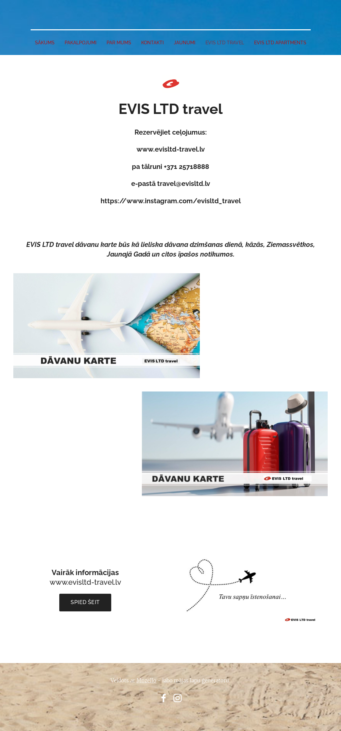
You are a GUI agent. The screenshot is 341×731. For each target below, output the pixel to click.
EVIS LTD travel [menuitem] (224, 42)
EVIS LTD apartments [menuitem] (280, 42)
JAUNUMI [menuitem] (184, 42)
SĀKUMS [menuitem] (45, 42)
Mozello (146, 680)
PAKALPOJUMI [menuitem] (81, 42)
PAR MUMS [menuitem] (119, 42)
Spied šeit (85, 602)
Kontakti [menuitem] (152, 42)
